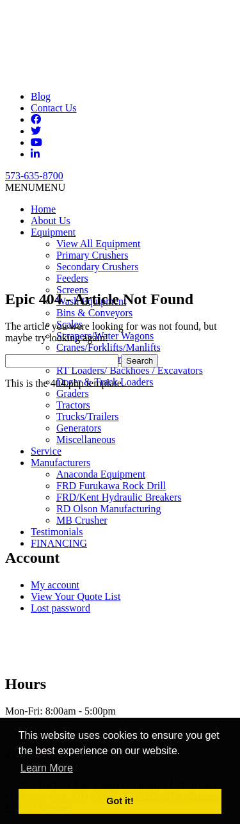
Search (139, 361)
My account (55, 584)
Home (43, 209)
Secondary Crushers (97, 266)
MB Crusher (82, 520)
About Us (50, 220)
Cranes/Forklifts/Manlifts (108, 347)
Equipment (53, 232)
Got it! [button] (119, 801)
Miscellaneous (85, 439)
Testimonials (57, 531)
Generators (78, 428)
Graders (72, 393)
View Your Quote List (75, 596)
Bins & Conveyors (94, 312)
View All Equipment (98, 243)
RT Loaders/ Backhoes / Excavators (129, 370)
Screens (72, 289)
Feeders (72, 278)
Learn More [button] (46, 768)
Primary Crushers (92, 255)
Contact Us (54, 107)
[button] (35, 187)
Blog (41, 96)
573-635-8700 (34, 175)
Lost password (60, 607)
